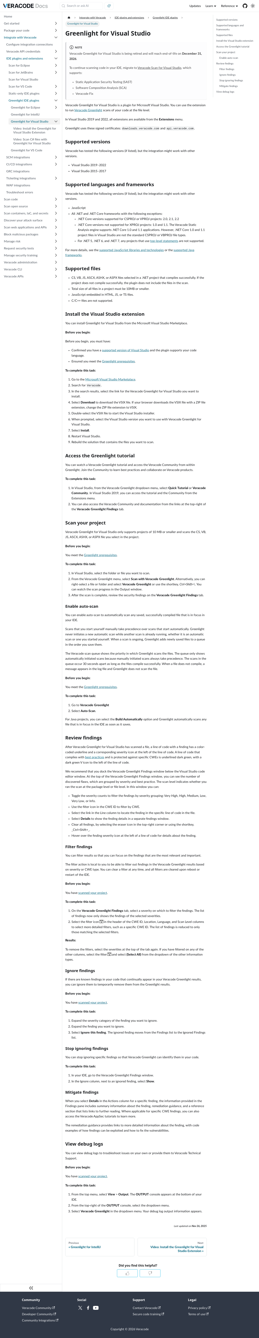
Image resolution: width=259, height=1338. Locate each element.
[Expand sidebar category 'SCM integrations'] (56, 157)
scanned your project (92, 892)
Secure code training (148, 1314)
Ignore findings (227, 75)
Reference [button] (228, 6)
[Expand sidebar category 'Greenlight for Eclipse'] (56, 107)
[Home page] (69, 18)
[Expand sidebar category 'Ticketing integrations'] (56, 178)
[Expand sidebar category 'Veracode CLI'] (56, 269)
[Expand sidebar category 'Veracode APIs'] (56, 276)
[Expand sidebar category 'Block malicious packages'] (56, 234)
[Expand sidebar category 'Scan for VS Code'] (56, 86)
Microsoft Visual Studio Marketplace (110, 379)
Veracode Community (38, 1308)
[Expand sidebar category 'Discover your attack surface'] (56, 220)
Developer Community (39, 1314)
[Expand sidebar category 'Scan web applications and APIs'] (56, 227)
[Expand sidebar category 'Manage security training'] (56, 255)
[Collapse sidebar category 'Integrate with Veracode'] (56, 37)
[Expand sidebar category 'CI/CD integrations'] (56, 164)
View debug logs (225, 92)
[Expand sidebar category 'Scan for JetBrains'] (56, 72)
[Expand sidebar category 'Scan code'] (56, 199)
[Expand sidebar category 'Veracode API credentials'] (56, 51)
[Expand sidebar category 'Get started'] (56, 23)
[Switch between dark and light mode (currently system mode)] (253, 6)
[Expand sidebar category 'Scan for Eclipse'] (56, 65)
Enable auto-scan (228, 58)
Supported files (224, 35)
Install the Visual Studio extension (234, 41)
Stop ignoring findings (231, 80)
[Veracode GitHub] (245, 6)
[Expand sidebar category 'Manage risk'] (56, 241)
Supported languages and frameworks (230, 27)
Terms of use (198, 1314)
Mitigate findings (228, 86)
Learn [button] (209, 6)
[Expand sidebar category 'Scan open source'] (56, 206)
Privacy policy (199, 1308)
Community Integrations (40, 1320)
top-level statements (164, 241)
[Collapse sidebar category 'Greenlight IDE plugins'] (56, 100)
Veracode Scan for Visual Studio (159, 67)
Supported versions (227, 20)
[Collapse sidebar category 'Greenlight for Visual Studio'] (56, 121)
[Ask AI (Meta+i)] (109, 6)
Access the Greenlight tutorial (232, 47)
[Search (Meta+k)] (81, 6)
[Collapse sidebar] (31, 1288)
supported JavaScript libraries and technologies (131, 250)
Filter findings (226, 69)
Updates (195, 6)
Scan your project (225, 52)
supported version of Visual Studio (125, 350)
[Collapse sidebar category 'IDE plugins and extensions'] (56, 58)
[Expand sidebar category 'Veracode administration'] (56, 262)
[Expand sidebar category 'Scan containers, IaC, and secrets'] (56, 213)
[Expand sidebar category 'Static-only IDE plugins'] (56, 93)
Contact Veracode (147, 1308)
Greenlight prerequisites (118, 361)
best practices (94, 757)
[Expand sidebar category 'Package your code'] (56, 30)
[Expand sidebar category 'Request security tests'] (56, 248)
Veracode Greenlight (88, 110)
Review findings (225, 63)
